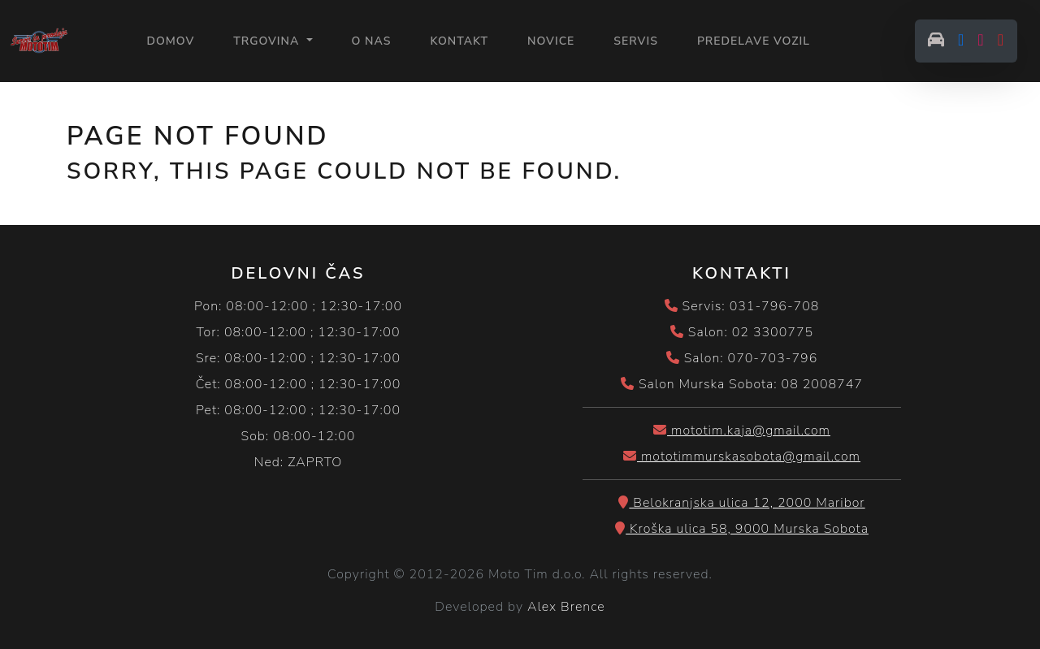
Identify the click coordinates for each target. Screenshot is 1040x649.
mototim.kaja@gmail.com (741, 430)
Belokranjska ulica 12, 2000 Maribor (741, 503)
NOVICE (550, 41)
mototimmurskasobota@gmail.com (741, 456)
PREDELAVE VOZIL (753, 41)
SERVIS (635, 41)
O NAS (372, 41)
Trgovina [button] (268, 41)
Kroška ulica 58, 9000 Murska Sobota (742, 529)
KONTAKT (459, 41)
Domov (170, 40)
